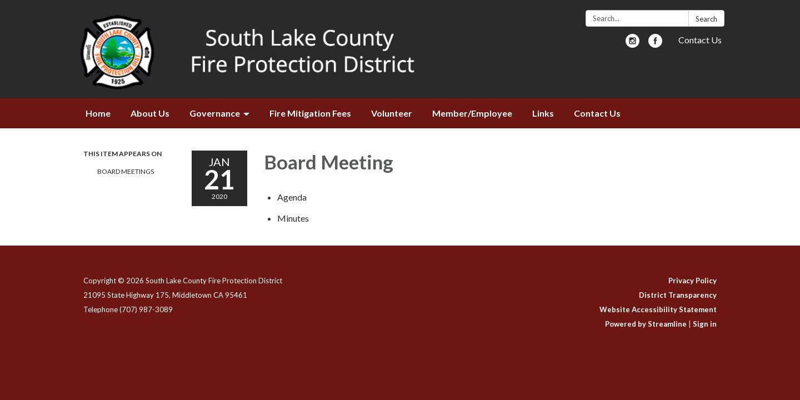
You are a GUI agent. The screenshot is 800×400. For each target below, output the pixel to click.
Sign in (705, 323)
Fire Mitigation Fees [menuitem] (310, 113)
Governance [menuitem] (214, 113)
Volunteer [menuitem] (391, 113)
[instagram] (632, 44)
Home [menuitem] (98, 113)
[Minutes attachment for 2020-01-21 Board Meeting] (293, 218)
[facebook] (655, 44)
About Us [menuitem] (150, 113)
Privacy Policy (692, 280)
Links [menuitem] (543, 113)
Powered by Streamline (646, 323)
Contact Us (700, 39)
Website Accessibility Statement (658, 309)
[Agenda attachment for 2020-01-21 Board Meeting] (292, 197)
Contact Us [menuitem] (597, 113)
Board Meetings (125, 171)
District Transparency (678, 295)
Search (706, 18)
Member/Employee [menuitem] (472, 113)
